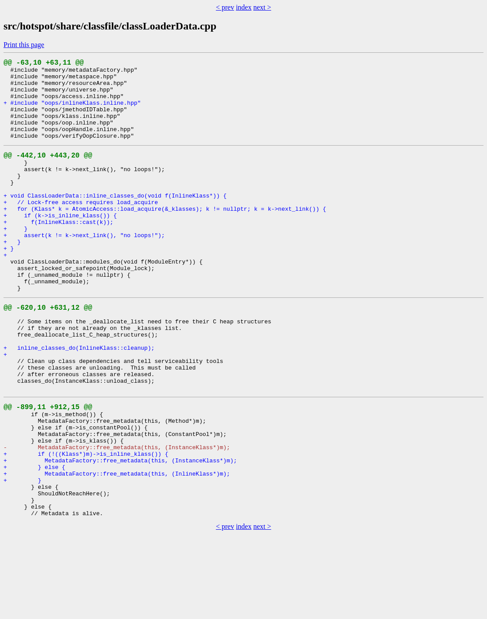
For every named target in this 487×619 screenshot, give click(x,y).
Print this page (24, 44)
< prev (225, 7)
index (244, 7)
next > (262, 7)
